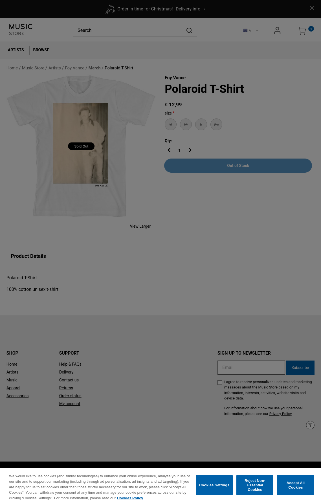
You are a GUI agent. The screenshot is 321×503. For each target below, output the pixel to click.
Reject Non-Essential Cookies (255, 489)
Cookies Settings (214, 489)
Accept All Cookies (296, 489)
